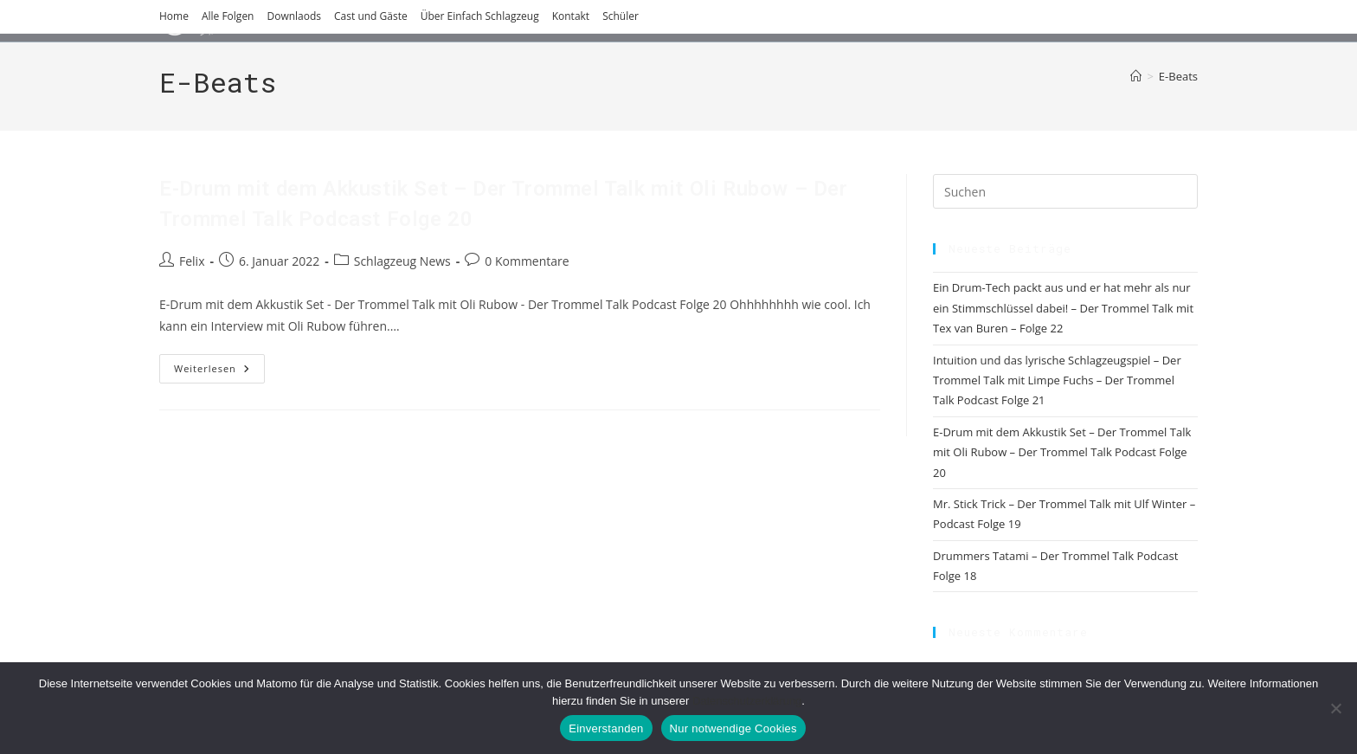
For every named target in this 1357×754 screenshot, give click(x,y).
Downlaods (294, 16)
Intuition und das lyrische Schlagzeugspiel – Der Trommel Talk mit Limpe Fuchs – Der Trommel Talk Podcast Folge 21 (1057, 380)
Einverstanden (606, 728)
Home (174, 16)
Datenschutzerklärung (746, 700)
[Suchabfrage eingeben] (1065, 191)
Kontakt (570, 16)
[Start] (1136, 76)
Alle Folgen (228, 16)
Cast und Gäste (371, 16)
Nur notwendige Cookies (733, 728)
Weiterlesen (219, 371)
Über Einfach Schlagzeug (480, 16)
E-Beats (1178, 76)
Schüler (620, 16)
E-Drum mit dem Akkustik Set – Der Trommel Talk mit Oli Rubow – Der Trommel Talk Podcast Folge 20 (1062, 452)
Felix (191, 261)
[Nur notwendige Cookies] (1335, 708)
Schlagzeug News (402, 261)
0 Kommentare (527, 261)
